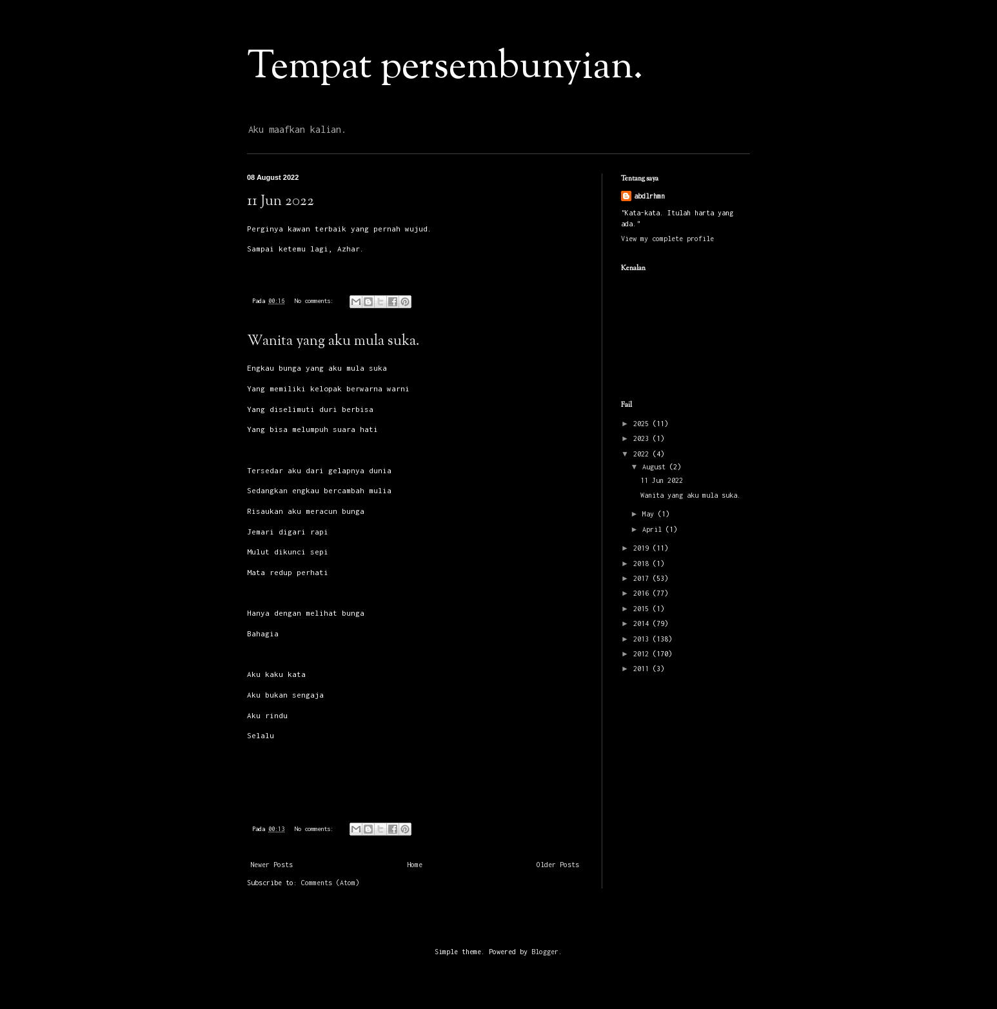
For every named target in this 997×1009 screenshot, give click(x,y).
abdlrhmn (649, 196)
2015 (643, 608)
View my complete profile (667, 238)
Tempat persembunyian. (445, 68)
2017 (643, 578)
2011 (643, 668)
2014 (643, 623)
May (650, 514)
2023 (643, 438)
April (654, 529)
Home (414, 864)
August (655, 467)
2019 (643, 548)
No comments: (316, 300)
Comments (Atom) (330, 883)
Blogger (544, 951)
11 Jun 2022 (280, 201)
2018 (643, 563)
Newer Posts (271, 864)
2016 (643, 593)
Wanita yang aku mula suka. (333, 341)
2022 (643, 454)
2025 (643, 423)
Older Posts (558, 864)
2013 (643, 639)
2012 (643, 654)
